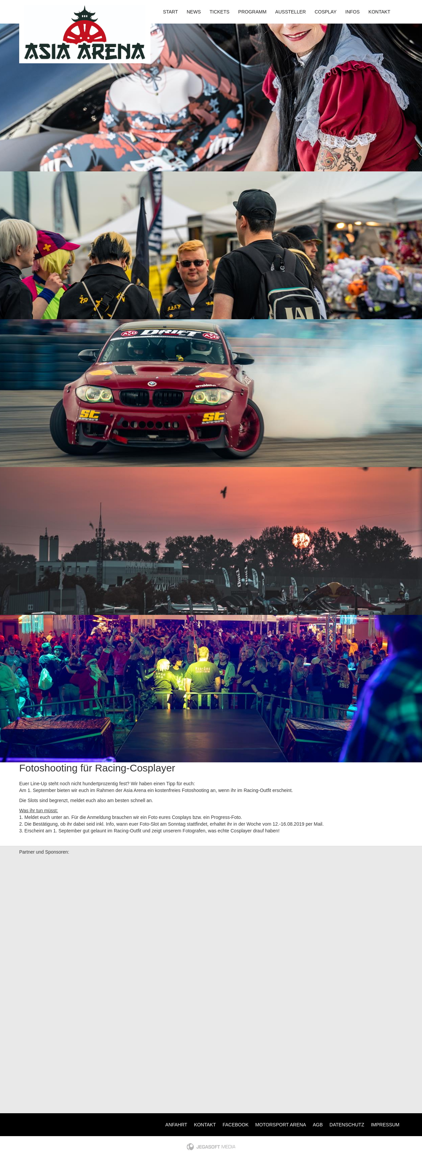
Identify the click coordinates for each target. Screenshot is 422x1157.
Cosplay (326, 11)
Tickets (220, 11)
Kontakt (379, 11)
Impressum (385, 1124)
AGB (318, 1124)
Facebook (235, 1124)
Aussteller (290, 11)
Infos (352, 11)
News (194, 11)
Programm (252, 11)
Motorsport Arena (280, 1124)
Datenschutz (346, 1124)
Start (170, 11)
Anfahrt (176, 1124)
